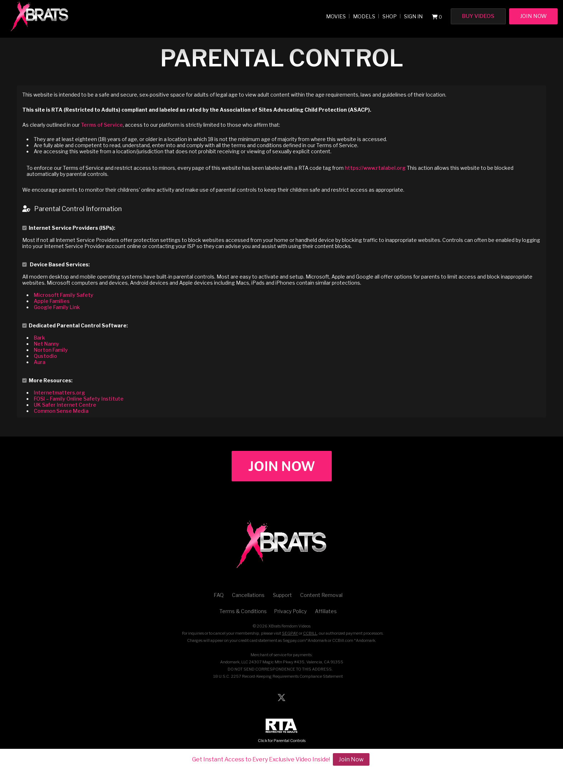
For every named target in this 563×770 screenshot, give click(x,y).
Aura (39, 362)
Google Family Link (57, 307)
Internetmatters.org (59, 392)
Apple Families (52, 301)
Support (282, 595)
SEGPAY (290, 633)
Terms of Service (102, 125)
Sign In (413, 16)
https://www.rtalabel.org (375, 168)
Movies (336, 16)
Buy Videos (478, 16)
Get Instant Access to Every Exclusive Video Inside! (261, 759)
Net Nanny (46, 344)
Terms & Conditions (243, 611)
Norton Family (51, 350)
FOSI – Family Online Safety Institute (79, 399)
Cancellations (248, 595)
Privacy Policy (290, 611)
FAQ (219, 595)
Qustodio (45, 356)
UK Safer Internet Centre (65, 405)
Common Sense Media (61, 411)
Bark (39, 338)
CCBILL (310, 633)
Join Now (533, 16)
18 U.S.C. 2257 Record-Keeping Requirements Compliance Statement (278, 676)
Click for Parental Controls (282, 730)
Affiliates (326, 611)
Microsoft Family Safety (63, 295)
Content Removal (321, 595)
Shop (389, 16)
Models (364, 16)
